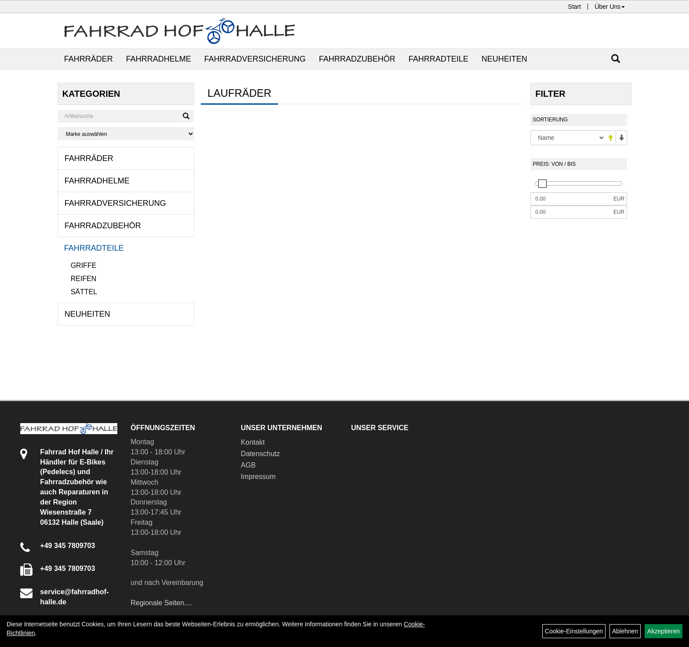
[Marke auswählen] (126, 134)
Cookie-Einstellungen (574, 631)
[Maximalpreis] (570, 212)
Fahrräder (88, 59)
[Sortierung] (567, 137)
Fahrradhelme (158, 59)
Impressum (258, 476)
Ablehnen (625, 631)
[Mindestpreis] (570, 198)
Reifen (84, 278)
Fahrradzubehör (357, 59)
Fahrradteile (438, 59)
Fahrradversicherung (255, 59)
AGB (248, 465)
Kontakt (253, 442)
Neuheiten (504, 59)
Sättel (84, 292)
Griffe (84, 265)
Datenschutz (260, 453)
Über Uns (610, 7)
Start (574, 7)
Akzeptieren (663, 631)
